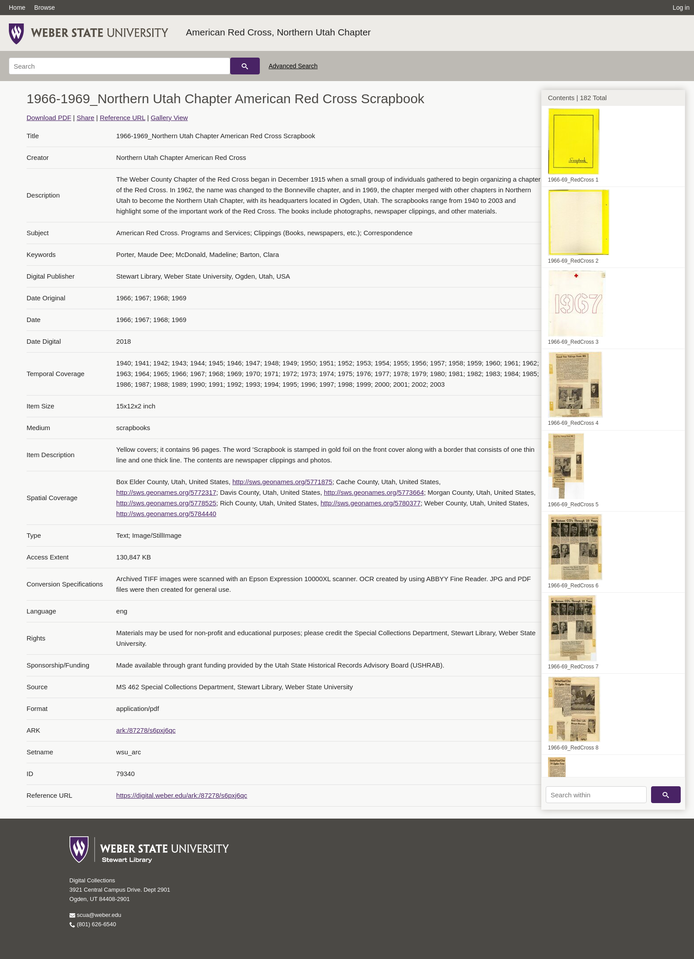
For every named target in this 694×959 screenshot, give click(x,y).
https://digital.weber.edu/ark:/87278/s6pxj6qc (181, 795)
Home (17, 7)
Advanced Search (293, 66)
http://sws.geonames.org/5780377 (370, 503)
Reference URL (122, 117)
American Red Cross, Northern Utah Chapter (278, 32)
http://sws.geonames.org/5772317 (166, 492)
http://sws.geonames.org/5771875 (282, 481)
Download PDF (49, 117)
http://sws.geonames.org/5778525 (166, 503)
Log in (681, 7)
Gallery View (169, 117)
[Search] (119, 66)
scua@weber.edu (95, 915)
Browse (44, 7)
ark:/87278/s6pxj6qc (146, 730)
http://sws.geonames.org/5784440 (166, 513)
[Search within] (596, 794)
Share (85, 117)
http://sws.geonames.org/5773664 (374, 492)
